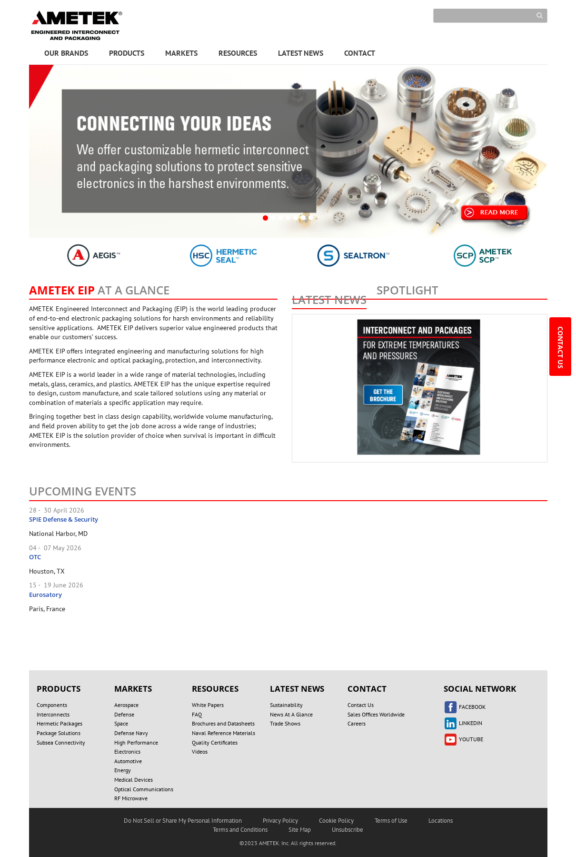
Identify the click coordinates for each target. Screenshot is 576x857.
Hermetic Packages (59, 723)
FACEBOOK (465, 706)
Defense (124, 714)
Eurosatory (45, 594)
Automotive (128, 761)
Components (52, 704)
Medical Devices (133, 779)
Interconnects (53, 714)
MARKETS (181, 53)
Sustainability (286, 704)
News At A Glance (291, 714)
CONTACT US (560, 348)
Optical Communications (143, 789)
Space (121, 723)
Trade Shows (285, 723)
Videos (200, 751)
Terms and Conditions (240, 830)
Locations (440, 821)
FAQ (197, 714)
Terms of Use (391, 821)
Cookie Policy (336, 821)
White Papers (208, 704)
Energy (122, 770)
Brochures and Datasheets (223, 723)
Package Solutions (58, 732)
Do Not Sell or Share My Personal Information (183, 821)
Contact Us (361, 704)
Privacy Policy (280, 821)
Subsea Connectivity (61, 742)
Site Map (299, 830)
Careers (357, 723)
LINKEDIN (463, 722)
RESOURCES (237, 53)
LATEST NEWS (300, 53)
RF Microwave (131, 798)
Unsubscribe (347, 830)
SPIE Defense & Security (63, 519)
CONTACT (359, 53)
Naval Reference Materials (223, 732)
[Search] (490, 16)
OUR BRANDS (66, 53)
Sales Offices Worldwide (376, 714)
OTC (35, 557)
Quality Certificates (215, 742)
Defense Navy (131, 732)
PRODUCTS (126, 53)
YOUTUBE (463, 739)
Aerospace (126, 704)
